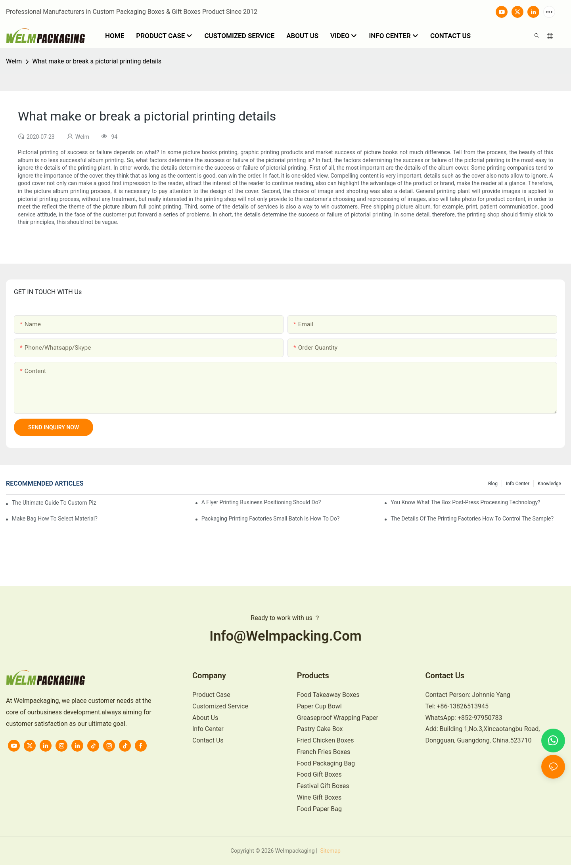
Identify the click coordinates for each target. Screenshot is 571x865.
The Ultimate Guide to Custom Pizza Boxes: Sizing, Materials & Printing (54, 502)
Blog (493, 483)
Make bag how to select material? (55, 518)
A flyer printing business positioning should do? (261, 502)
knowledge (549, 483)
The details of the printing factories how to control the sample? (472, 518)
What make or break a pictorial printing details (96, 61)
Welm (14, 61)
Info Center (517, 483)
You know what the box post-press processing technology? (465, 502)
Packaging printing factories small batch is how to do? (270, 518)
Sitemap (330, 851)
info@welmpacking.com (285, 636)
